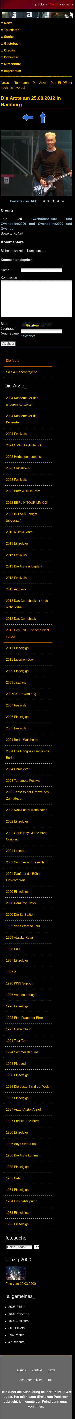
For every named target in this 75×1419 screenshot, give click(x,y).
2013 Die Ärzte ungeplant (24, 566)
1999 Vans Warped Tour (23, 926)
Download (11, 57)
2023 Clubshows (18, 468)
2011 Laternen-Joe (19, 659)
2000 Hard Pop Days (21, 903)
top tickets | (41, 4)
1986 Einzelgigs (17, 1132)
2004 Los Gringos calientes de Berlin (27, 754)
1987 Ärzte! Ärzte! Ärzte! (23, 1109)
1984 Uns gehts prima (21, 1201)
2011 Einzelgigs (17, 648)
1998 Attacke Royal (20, 937)
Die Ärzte (12, 360)
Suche (8, 36)
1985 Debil (13, 1178)
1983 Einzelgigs (17, 1212)
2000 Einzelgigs (17, 891)
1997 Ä (11, 972)
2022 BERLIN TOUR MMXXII (27, 502)
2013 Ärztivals (16, 589)
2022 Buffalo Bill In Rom (23, 491)
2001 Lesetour (16, 851)
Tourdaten (11, 30)
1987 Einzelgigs (17, 1098)
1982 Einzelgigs (17, 1224)
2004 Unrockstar (17, 769)
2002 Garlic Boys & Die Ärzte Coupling (26, 836)
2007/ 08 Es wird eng (21, 694)
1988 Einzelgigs (17, 1075)
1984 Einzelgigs (17, 1189)
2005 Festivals (16, 728)
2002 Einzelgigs (17, 821)
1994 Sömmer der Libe (22, 1052)
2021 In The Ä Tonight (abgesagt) (21, 517)
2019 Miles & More (19, 532)
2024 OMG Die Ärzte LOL (24, 445)
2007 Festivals (16, 705)
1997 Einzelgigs (17, 960)
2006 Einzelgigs (17, 717)
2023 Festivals (16, 479)
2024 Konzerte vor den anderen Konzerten (22, 401)
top (50, 1380)
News (7, 23)
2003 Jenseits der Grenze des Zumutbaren (27, 795)
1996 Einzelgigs (17, 1006)
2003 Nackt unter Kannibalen (26, 810)
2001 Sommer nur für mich (25, 862)
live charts (66, 4)
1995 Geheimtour (18, 1029)
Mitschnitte (12, 64)
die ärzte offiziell (31, 1380)
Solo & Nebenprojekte (21, 372)
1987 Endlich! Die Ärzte (22, 1121)
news (51, 1370)
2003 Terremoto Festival (23, 780)
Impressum (12, 71)
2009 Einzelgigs (17, 671)
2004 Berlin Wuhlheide (22, 739)
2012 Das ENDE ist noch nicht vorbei (27, 633)
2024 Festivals (16, 434)
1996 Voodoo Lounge (21, 995)
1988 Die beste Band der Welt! (28, 1086)
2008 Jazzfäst (16, 682)
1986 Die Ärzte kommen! (23, 1155)
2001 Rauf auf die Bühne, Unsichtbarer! (24, 877)
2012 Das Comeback (21, 618)
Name (5, 270)
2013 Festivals (16, 578)
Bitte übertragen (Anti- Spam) (10, 328)
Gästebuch (12, 43)
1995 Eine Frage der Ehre (24, 1017)
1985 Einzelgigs (17, 1167)
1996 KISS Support (19, 983)
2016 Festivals (16, 555)
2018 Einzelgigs (17, 543)
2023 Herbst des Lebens (23, 456)
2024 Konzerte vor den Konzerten (22, 419)
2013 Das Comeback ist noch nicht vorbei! (27, 604)
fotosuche (16, 1238)
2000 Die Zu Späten (20, 914)
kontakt (37, 1370)
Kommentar (9, 277)
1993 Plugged (16, 1063)
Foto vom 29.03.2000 (21, 1283)
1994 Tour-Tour (16, 1040)
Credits (9, 50)
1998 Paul (13, 949)
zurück (21, 1370)
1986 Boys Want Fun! (21, 1144)
